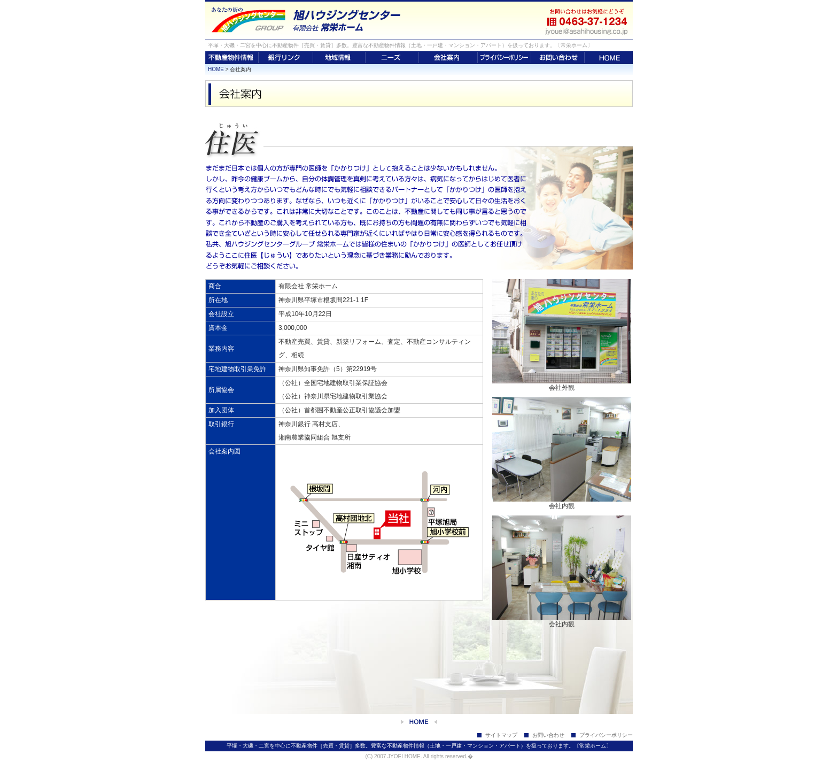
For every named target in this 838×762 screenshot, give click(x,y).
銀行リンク (286, 57)
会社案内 (448, 57)
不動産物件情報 (232, 57)
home (419, 722)
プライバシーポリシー (504, 57)
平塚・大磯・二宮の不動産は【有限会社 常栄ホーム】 (373, 20)
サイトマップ (501, 735)
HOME (609, 57)
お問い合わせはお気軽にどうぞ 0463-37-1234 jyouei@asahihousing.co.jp (587, 20)
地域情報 (339, 57)
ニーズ (392, 57)
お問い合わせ (558, 57)
